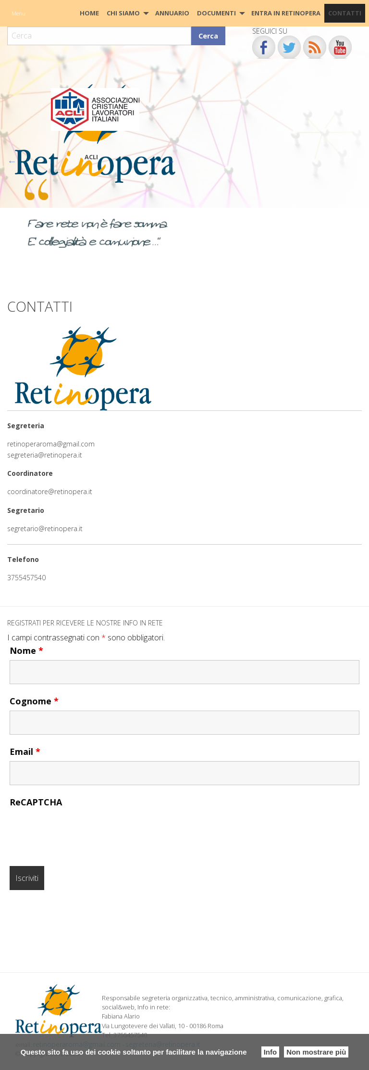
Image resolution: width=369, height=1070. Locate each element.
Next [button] (170, 161)
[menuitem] (89, 13)
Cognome (34, 701)
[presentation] (83, 830)
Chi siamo (123, 13)
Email (25, 751)
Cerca (208, 35)
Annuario (172, 13)
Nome (26, 650)
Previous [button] (12, 161)
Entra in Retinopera (285, 13)
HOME (89, 13)
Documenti (216, 13)
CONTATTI (344, 13)
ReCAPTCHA (36, 802)
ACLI (91, 157)
